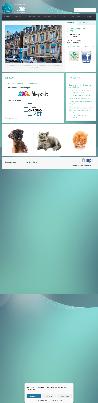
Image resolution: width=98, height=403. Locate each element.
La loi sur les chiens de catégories (79, 95)
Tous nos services (11, 118)
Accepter (33, 396)
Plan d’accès (19, 17)
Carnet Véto (60, 17)
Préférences (64, 396)
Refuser (49, 396)
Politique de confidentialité (55, 400)
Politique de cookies (41, 400)
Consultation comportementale (79, 98)
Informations (34, 17)
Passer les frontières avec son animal (81, 107)
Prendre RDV (75, 17)
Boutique (87, 17)
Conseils (47, 17)
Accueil (7, 17)
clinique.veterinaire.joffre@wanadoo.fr (80, 47)
